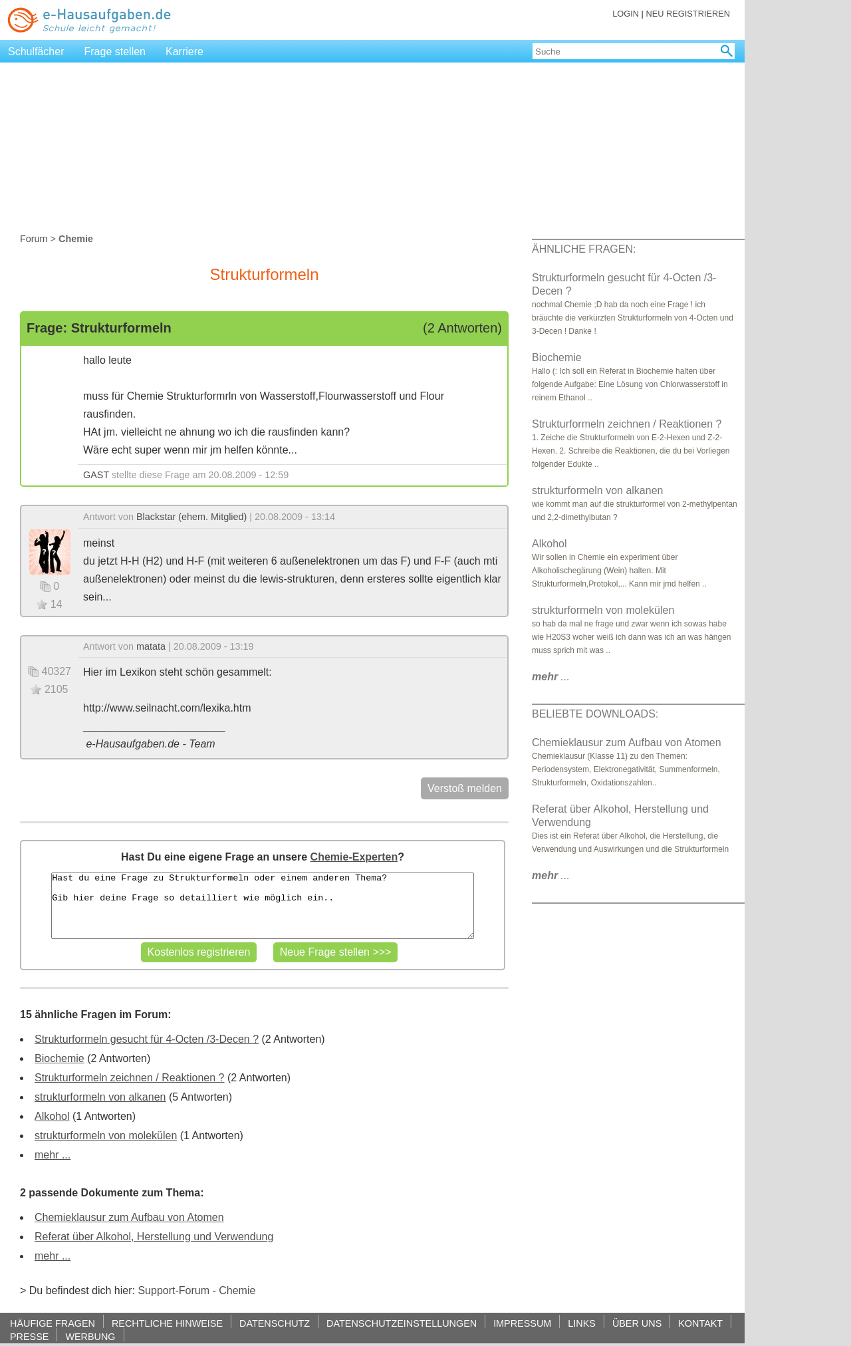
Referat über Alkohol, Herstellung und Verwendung (154, 1236)
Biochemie (59, 1058)
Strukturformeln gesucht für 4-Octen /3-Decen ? (147, 1039)
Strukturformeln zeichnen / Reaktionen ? (129, 1077)
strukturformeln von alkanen (100, 1097)
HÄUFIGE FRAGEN (52, 1323)
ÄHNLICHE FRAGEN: (584, 249)
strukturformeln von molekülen (106, 1135)
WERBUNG (90, 1336)
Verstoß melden (464, 788)
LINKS (582, 1323)
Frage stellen (115, 51)
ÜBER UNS (637, 1323)
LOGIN (625, 14)
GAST (96, 475)
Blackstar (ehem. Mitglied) (191, 516)
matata (151, 646)
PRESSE (29, 1336)
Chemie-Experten (354, 857)
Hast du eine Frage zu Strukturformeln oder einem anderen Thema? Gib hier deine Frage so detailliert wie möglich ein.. (262, 906)
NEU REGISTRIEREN (688, 14)
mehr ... (52, 1154)
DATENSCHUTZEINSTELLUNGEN (401, 1323)
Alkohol (52, 1116)
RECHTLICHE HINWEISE (167, 1323)
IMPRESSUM (522, 1323)
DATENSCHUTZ (274, 1323)
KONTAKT (700, 1323)
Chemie (237, 1290)
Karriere (184, 51)
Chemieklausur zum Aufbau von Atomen (129, 1217)
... (551, 676)
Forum (34, 238)
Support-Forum (173, 1290)
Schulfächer (36, 51)
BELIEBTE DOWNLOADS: (595, 714)
